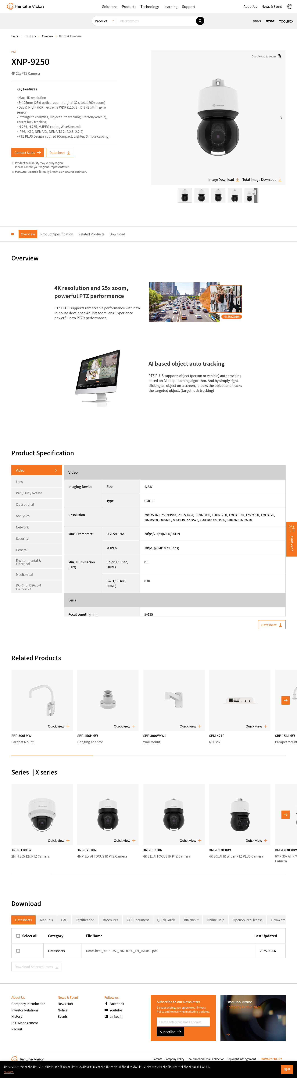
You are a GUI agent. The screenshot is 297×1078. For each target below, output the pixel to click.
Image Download (223, 179)
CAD (64, 919)
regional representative (54, 167)
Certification (85, 919)
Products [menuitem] (30, 36)
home (15, 36)
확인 (287, 1069)
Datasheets (23, 919)
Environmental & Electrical (28, 562)
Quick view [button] (59, 726)
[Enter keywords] (156, 21)
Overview (28, 234)
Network (22, 527)
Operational (25, 504)
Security (22, 538)
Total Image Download (262, 179)
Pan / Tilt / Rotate (29, 493)
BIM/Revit (191, 919)
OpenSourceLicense (248, 919)
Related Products (91, 234)
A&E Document (138, 919)
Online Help (215, 919)
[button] (109, 6)
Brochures (110, 919)
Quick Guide (166, 919)
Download (117, 234)
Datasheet (60, 152)
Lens (19, 481)
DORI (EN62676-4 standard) (28, 587)
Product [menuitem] (101, 21)
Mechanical (24, 574)
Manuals (46, 919)
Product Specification (56, 234)
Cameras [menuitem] (47, 36)
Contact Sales (27, 152)
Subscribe (170, 1031)
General (22, 549)
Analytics (23, 515)
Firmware (278, 919)
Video (20, 470)
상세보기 (9, 1072)
